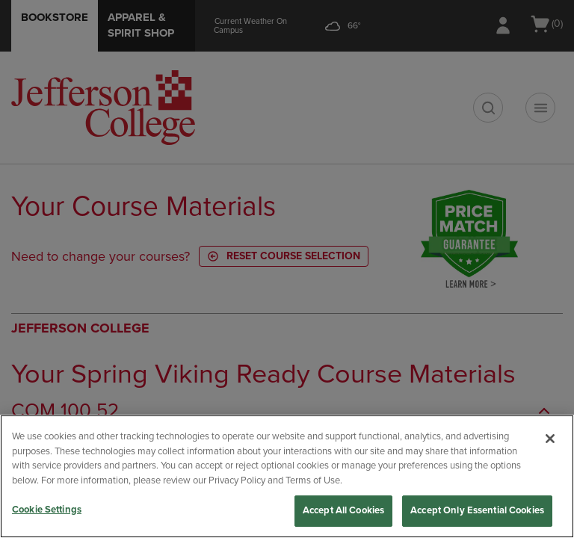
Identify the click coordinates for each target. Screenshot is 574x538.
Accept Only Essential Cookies (477, 510)
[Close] (550, 438)
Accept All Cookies (343, 510)
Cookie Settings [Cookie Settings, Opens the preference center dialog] (46, 510)
